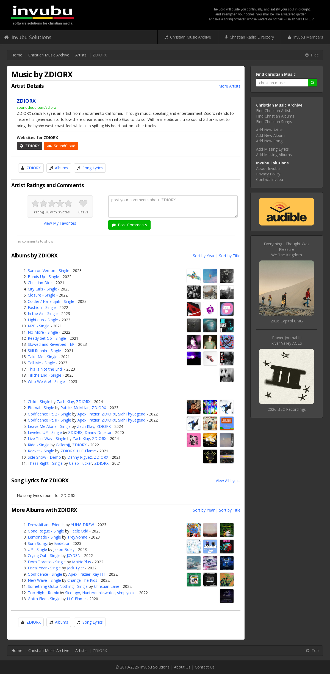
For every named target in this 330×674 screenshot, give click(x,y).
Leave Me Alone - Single (49, 426)
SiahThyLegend (131, 414)
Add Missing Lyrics (272, 149)
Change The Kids (82, 580)
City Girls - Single (42, 289)
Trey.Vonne (77, 537)
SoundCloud (61, 145)
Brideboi (61, 543)
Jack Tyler (75, 567)
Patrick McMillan (75, 407)
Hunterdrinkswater (98, 592)
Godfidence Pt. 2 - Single (49, 414)
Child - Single (39, 401)
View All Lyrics (228, 480)
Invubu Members (305, 37)
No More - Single (43, 332)
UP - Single (37, 549)
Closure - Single (41, 295)
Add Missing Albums (274, 154)
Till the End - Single (44, 375)
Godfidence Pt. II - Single (49, 420)
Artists (81, 55)
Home (16, 55)
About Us (182, 667)
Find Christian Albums (275, 116)
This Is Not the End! (45, 369)
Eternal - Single (41, 407)
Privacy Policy (268, 173)
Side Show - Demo (44, 457)
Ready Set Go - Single (47, 338)
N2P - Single (38, 325)
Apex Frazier (88, 414)
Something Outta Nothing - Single (58, 586)
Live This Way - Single (47, 438)
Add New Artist (269, 129)
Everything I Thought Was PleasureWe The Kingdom (286, 249)
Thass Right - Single (45, 463)
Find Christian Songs (274, 121)
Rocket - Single (41, 450)
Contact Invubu (269, 179)
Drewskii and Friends (46, 524)
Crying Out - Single (44, 555)
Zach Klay (65, 401)
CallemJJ (63, 444)
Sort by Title (229, 255)
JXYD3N (74, 555)
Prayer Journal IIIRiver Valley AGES (286, 340)
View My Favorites (60, 223)
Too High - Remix (43, 592)
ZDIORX (30, 145)
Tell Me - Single (41, 362)
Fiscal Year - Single (44, 567)
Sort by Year (204, 255)
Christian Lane (106, 586)
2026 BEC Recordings (287, 409)
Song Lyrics (92, 167)
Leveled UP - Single (45, 432)
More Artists (229, 86)
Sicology (72, 592)
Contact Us (205, 667)
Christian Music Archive (188, 37)
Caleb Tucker (80, 463)
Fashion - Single (42, 307)
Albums (61, 167)
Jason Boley (63, 549)
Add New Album (270, 135)
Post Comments (129, 224)
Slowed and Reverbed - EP (51, 344)
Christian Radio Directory (249, 37)
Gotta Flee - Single (44, 598)
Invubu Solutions (27, 37)
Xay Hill (99, 574)
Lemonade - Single (44, 537)
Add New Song (269, 140)
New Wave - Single (44, 580)
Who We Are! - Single (46, 381)
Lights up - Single (43, 319)
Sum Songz (38, 543)
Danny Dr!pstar (98, 432)
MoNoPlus (81, 561)
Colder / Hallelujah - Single (51, 301)
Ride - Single (38, 444)
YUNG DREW (82, 524)
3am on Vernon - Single (48, 270)
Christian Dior (40, 282)
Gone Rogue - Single (46, 531)
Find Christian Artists (274, 110)
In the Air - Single (43, 313)
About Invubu (268, 168)
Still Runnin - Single (44, 350)
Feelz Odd (79, 531)
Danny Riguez (79, 457)
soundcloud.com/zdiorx (36, 107)
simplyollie (126, 592)
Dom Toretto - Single (47, 561)
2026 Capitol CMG (287, 321)
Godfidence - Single (45, 574)
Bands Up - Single (43, 276)
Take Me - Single (42, 356)
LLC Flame (86, 450)
